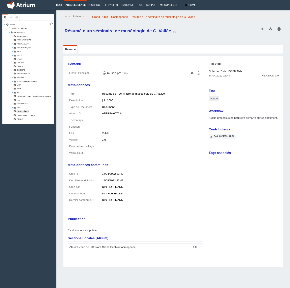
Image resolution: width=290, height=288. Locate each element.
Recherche (95, 5)
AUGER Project (24, 47)
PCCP (19, 55)
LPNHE (20, 66)
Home (59, 5)
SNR (19, 88)
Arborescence (75, 5)
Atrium (12, 24)
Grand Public (20, 32)
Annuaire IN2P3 (24, 40)
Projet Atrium (22, 36)
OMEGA (20, 63)
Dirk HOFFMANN (231, 71)
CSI (18, 100)
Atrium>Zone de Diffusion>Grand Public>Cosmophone (102, 247)
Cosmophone (23, 111)
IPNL (19, 52)
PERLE (20, 119)
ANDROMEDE (23, 73)
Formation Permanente (27, 81)
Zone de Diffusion (19, 28)
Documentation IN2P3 (26, 115)
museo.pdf (114, 73)
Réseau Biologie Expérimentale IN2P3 (34, 96)
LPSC (19, 59)
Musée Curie (22, 103)
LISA (19, 85)
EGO (19, 92)
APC (19, 107)
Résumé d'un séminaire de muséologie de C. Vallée (163, 17)
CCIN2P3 (21, 70)
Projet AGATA (23, 44)
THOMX (20, 77)
